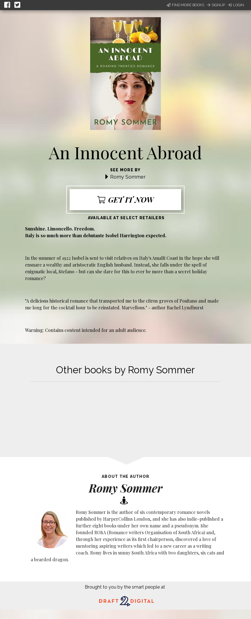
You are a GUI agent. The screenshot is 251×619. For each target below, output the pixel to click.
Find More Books (185, 5)
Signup (216, 5)
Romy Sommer (128, 177)
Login (236, 5)
